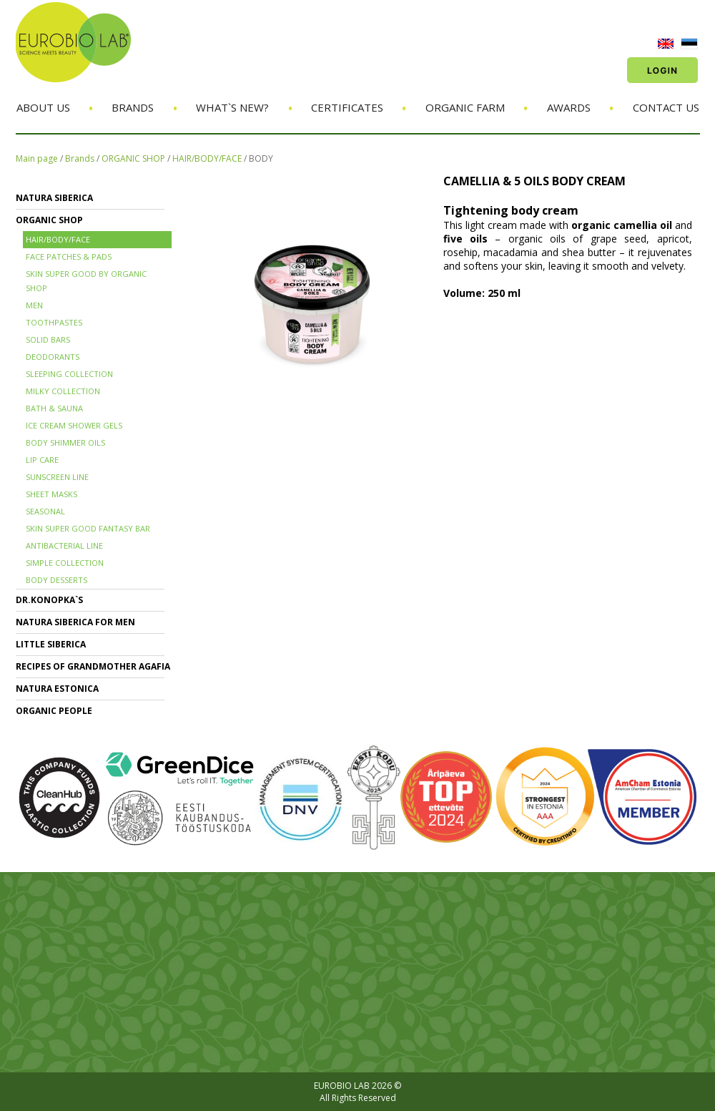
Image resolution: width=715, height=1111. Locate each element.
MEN (34, 305)
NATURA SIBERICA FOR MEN (75, 622)
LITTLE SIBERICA (51, 644)
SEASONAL (45, 511)
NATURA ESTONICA (57, 688)
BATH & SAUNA (54, 408)
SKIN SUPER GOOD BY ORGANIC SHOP (86, 280)
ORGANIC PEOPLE (54, 711)
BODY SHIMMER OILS (65, 442)
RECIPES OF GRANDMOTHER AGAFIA (93, 666)
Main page (37, 158)
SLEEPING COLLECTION (69, 373)
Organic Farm (465, 107)
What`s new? (232, 107)
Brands (133, 107)
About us (43, 107)
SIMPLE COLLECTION (65, 562)
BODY (261, 158)
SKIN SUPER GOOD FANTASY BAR (88, 528)
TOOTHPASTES (54, 322)
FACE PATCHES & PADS (69, 256)
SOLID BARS (48, 339)
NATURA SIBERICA (54, 198)
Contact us (666, 107)
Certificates (347, 107)
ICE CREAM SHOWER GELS (74, 425)
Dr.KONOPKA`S (49, 600)
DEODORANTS (52, 356)
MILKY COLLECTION (63, 391)
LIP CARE (42, 459)
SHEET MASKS (51, 494)
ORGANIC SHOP (133, 158)
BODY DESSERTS (56, 579)
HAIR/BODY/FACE (207, 158)
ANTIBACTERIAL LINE (64, 545)
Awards (569, 107)
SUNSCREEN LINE (57, 476)
